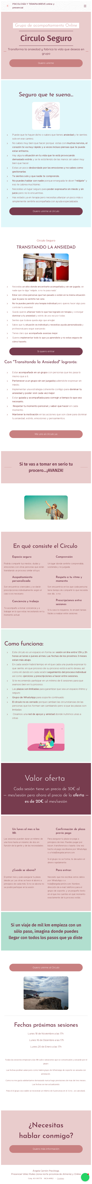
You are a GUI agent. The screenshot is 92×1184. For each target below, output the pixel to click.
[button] (85, 1177)
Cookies (60, 1178)
